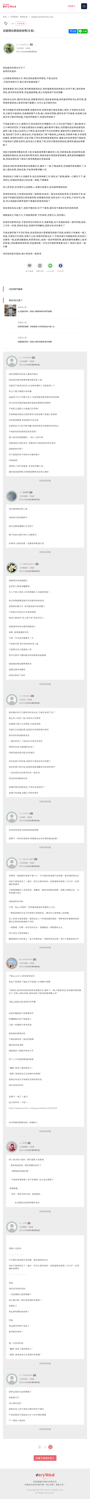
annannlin (27, 959)
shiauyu (26, 695)
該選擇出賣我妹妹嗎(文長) (42, 16)
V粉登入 (72, 6)
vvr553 (26, 813)
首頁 (5, 16)
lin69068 (27, 357)
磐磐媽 (26, 492)
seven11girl (28, 859)
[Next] (50, 1447)
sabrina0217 (29, 564)
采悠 (25, 1143)
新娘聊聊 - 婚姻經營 (18, 16)
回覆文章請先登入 (45, 1458)
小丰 (25, 1223)
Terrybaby (27, 1375)
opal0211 (24, 44)
